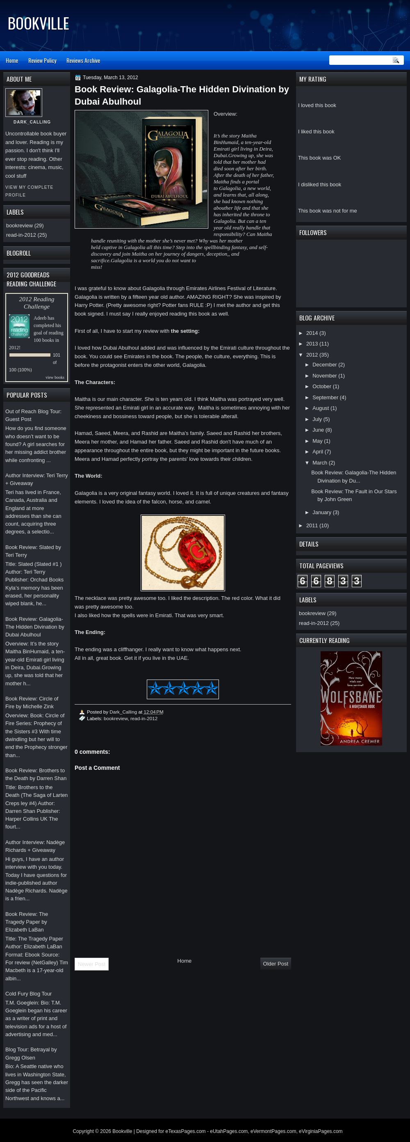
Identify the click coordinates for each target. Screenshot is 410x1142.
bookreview (312, 613)
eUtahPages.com (229, 1131)
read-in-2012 (314, 623)
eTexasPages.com (186, 1131)
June (318, 430)
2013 (312, 344)
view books (55, 377)
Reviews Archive (83, 60)
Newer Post (91, 964)
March (320, 463)
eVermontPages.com (273, 1131)
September (325, 397)
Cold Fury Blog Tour (28, 994)
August (321, 408)
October (322, 386)
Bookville (38, 22)
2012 (312, 355)
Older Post (275, 964)
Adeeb (40, 318)
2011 (312, 525)
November (325, 376)
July (317, 419)
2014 (312, 333)
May (318, 441)
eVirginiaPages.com (321, 1131)
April (318, 452)
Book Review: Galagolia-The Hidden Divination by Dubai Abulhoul (34, 627)
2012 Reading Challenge (36, 302)
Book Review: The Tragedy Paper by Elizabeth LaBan (26, 922)
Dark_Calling (123, 711)
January (322, 512)
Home (12, 60)
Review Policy (42, 60)
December (325, 365)
